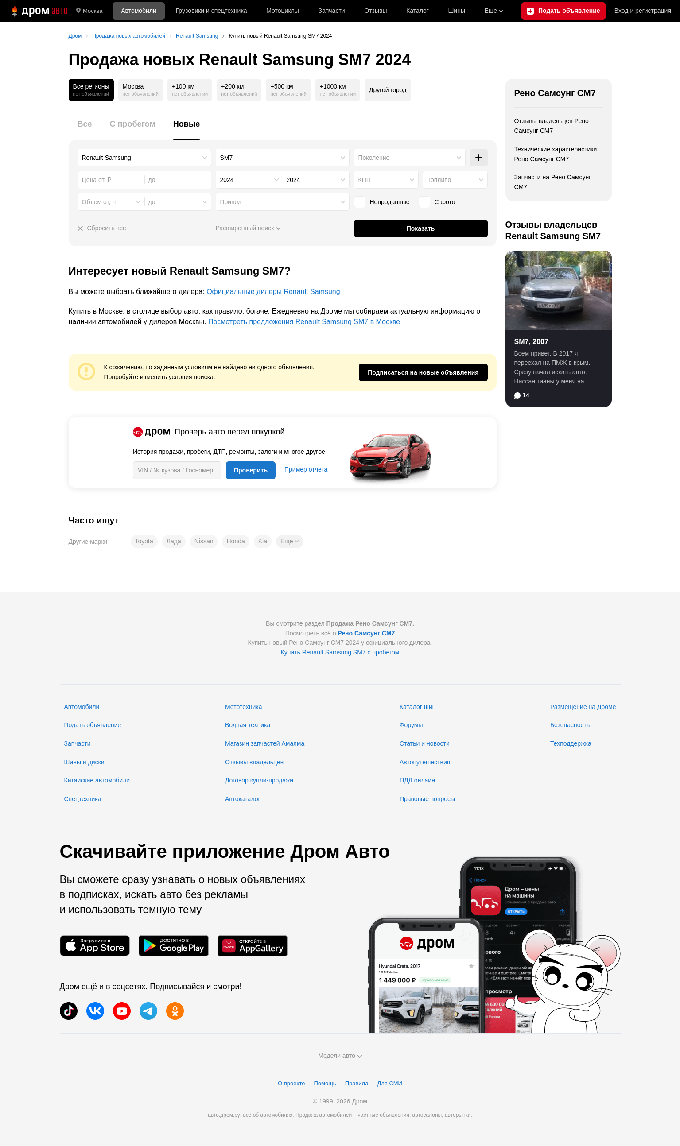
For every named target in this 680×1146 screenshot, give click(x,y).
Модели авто (340, 1055)
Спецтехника (82, 798)
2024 (227, 179)
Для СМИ (389, 1083)
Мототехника (243, 706)
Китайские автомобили (97, 780)
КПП (364, 179)
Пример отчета (305, 469)
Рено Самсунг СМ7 (555, 93)
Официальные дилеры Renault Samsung (273, 291)
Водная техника (247, 724)
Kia (262, 541)
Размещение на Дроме (583, 706)
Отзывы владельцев (254, 762)
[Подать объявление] (563, 11)
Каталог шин (418, 706)
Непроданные (382, 202)
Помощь (325, 1083)
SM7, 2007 (531, 341)
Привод (231, 201)
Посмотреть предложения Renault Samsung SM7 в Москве (304, 321)
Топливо (439, 179)
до (151, 201)
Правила (357, 1083)
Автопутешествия (425, 762)
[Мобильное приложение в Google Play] (174, 945)
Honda (235, 541)
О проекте (291, 1083)
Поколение (374, 157)
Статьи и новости (425, 743)
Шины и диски (84, 762)
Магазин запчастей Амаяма (264, 743)
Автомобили (138, 10)
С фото (437, 202)
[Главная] (38, 11)
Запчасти (331, 10)
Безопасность (570, 724)
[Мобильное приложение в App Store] (95, 945)
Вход (642, 11)
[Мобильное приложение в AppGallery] (253, 945)
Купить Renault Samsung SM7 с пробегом (340, 652)
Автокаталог (242, 798)
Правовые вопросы (427, 798)
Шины (456, 10)
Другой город (387, 89)
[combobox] (144, 157)
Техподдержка (570, 743)
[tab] (85, 129)
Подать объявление (92, 724)
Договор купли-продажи (259, 780)
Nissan (204, 541)
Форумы (411, 724)
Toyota (144, 541)
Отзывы (375, 10)
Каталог (417, 10)
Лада (174, 541)
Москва (89, 11)
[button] (289, 541)
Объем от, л (99, 201)
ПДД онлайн (417, 780)
